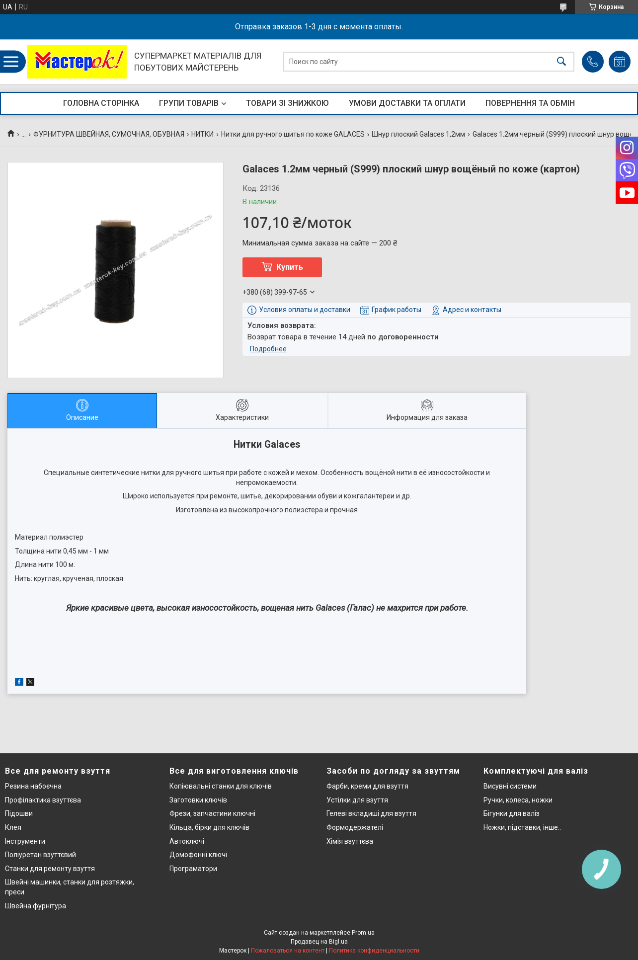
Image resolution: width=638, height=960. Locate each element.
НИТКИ (202, 134)
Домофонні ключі (198, 855)
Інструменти (25, 841)
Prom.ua (363, 932)
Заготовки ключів (198, 800)
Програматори (193, 869)
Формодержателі (354, 827)
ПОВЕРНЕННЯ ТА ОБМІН (530, 103)
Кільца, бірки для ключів (209, 827)
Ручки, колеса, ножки (518, 800)
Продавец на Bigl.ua (319, 941)
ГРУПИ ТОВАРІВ (189, 103)
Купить (289, 267)
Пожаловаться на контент (287, 950)
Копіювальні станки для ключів (220, 786)
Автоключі (186, 841)
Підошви (19, 813)
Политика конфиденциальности (374, 950)
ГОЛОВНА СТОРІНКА (101, 103)
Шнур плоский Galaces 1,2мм (418, 134)
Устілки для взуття (357, 800)
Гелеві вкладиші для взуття (371, 813)
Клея (13, 827)
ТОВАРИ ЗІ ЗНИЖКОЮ (287, 103)
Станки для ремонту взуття (50, 869)
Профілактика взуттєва (43, 800)
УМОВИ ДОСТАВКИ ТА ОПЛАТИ (407, 103)
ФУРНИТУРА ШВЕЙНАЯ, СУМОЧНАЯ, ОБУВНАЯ (108, 134)
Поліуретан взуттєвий (40, 855)
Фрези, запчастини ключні (212, 813)
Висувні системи (510, 786)
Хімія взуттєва (349, 841)
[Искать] (561, 62)
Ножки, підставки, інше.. (522, 827)
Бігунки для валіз (511, 813)
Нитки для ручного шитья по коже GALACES (293, 134)
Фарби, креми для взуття (367, 786)
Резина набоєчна (33, 786)
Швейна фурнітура (35, 906)
